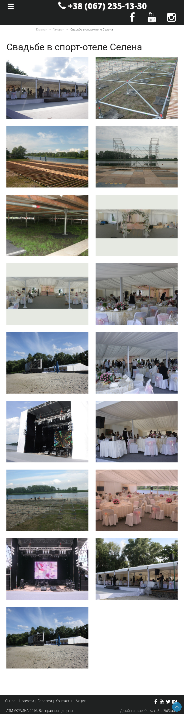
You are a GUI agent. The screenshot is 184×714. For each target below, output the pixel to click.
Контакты (63, 701)
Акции (81, 701)
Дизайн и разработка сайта (141, 710)
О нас (10, 701)
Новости (26, 701)
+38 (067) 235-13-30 (107, 5)
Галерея (58, 29)
